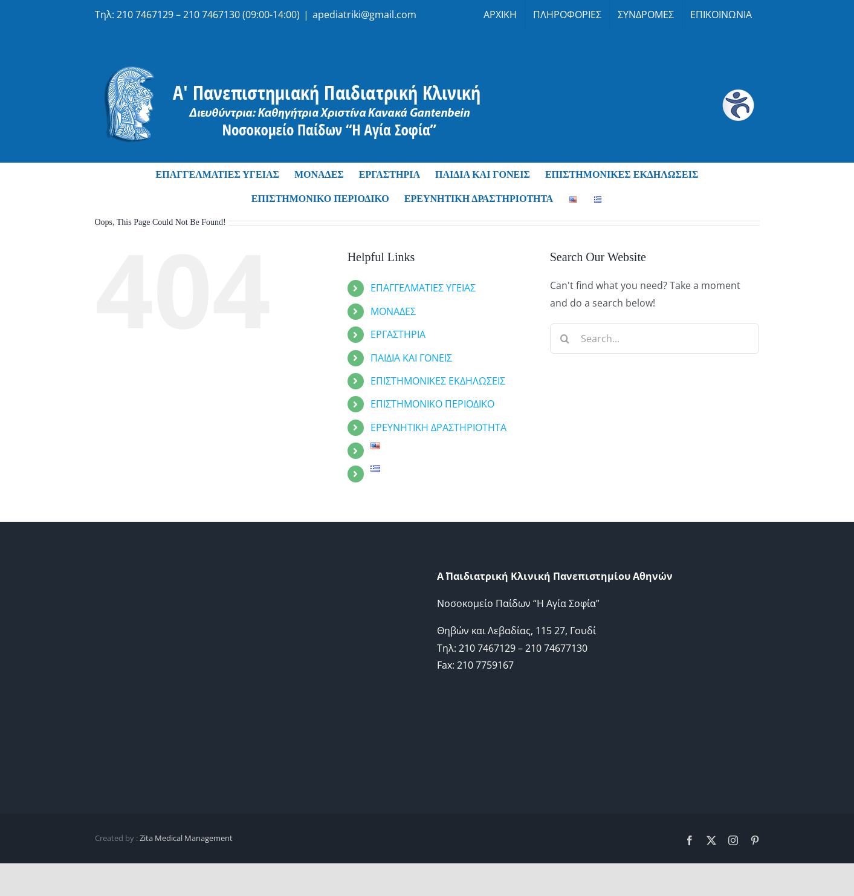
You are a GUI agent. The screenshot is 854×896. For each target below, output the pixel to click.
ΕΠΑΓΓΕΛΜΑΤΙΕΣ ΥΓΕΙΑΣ (423, 287)
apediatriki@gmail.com (364, 14)
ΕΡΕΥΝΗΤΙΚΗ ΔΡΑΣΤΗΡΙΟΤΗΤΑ (438, 427)
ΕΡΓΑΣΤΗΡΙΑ (397, 334)
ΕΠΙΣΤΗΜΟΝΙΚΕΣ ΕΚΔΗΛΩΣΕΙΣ (437, 381)
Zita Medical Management (186, 838)
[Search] (565, 338)
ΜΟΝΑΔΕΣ (393, 311)
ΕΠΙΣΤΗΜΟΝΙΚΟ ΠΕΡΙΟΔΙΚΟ (432, 404)
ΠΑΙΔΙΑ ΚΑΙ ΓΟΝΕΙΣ (411, 358)
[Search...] (655, 338)
